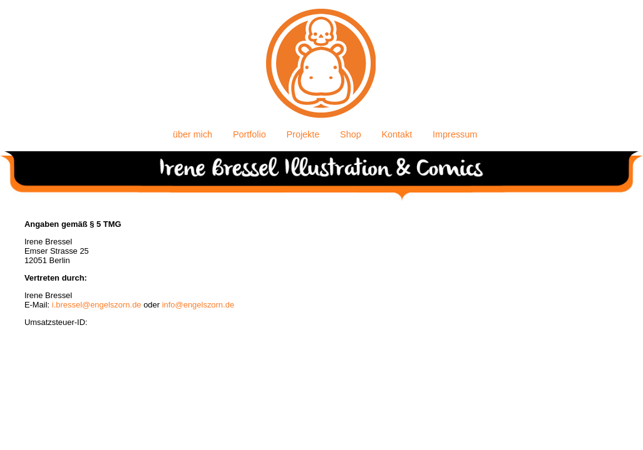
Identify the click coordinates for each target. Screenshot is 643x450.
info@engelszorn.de (198, 304)
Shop (350, 134)
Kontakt (397, 134)
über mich (192, 134)
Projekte (303, 134)
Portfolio (249, 134)
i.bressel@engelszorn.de (96, 304)
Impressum (455, 134)
